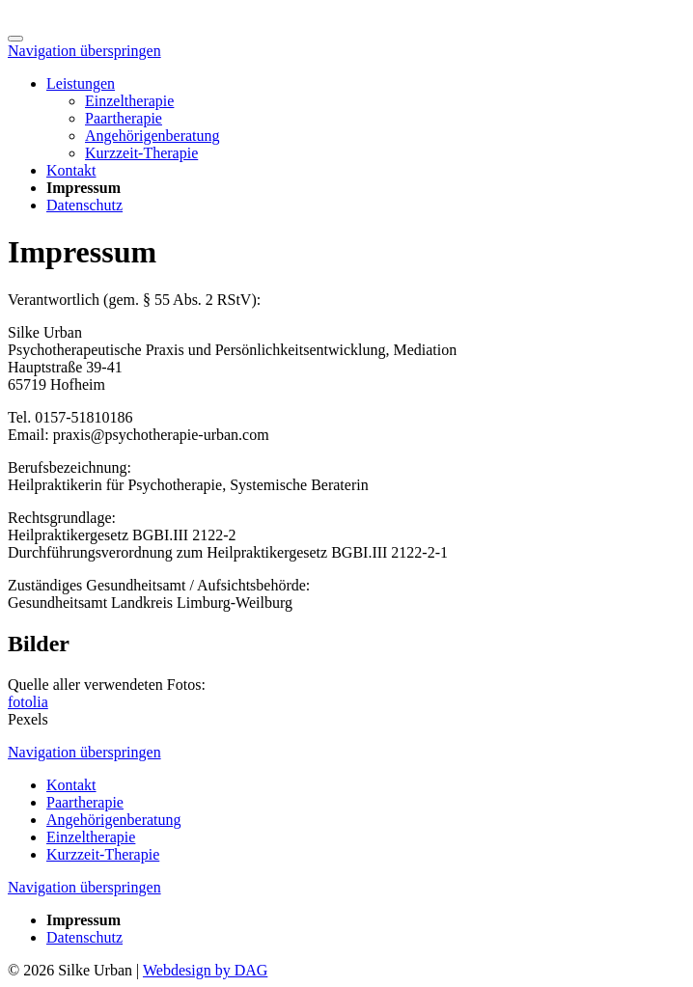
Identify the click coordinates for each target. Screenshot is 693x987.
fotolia (28, 702)
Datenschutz (84, 205)
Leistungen (80, 83)
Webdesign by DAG (205, 970)
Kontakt (71, 170)
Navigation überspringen (84, 50)
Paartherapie (123, 118)
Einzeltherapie (129, 101)
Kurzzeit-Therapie (141, 153)
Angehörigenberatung (152, 135)
